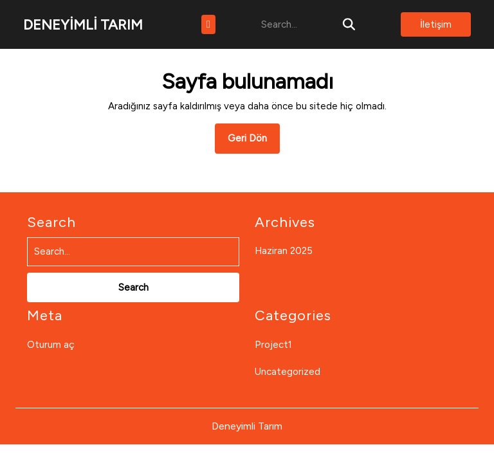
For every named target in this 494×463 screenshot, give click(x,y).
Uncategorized (287, 371)
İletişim (436, 24)
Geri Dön (254, 142)
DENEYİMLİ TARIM (83, 24)
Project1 (273, 344)
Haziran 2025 (284, 251)
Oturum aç (51, 344)
